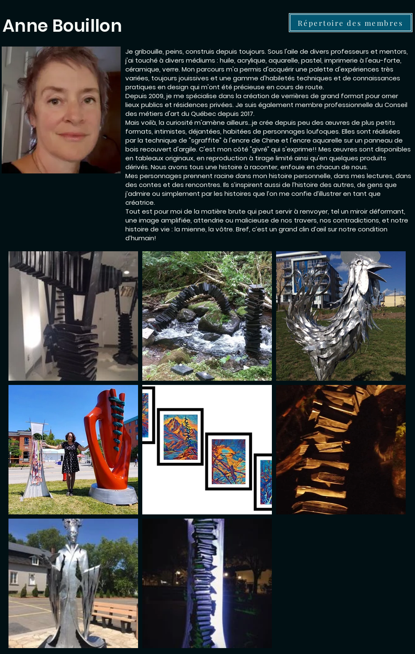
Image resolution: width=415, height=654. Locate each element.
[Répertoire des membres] (350, 22)
